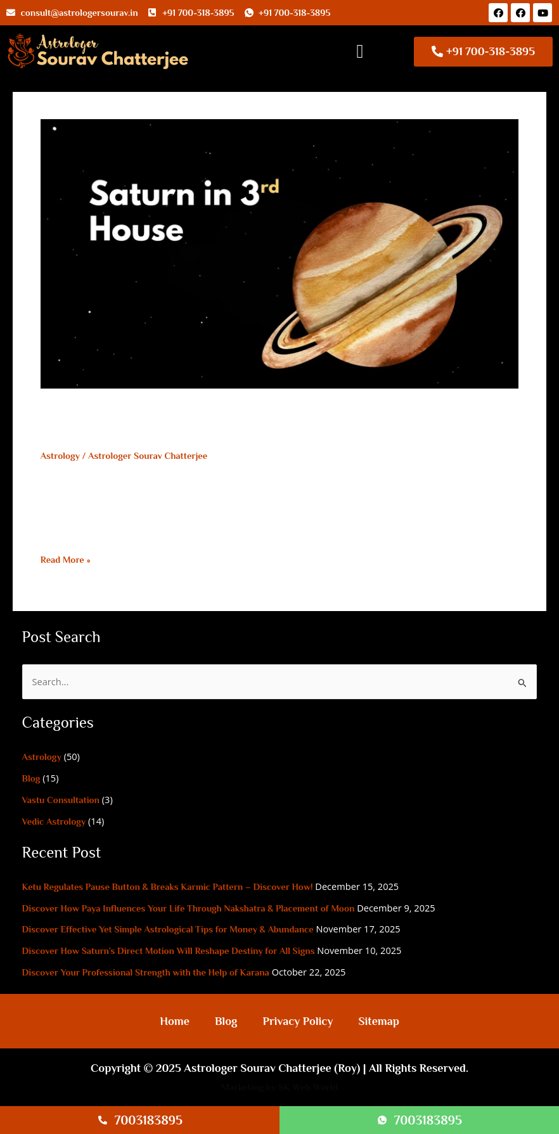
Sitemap (378, 1021)
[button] (360, 51)
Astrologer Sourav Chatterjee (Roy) (272, 1068)
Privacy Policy (297, 1021)
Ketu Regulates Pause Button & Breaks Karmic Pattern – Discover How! (167, 887)
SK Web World (308, 1086)
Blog (31, 778)
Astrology (60, 456)
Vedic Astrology (54, 821)
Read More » (66, 560)
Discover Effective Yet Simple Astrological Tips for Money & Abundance (168, 929)
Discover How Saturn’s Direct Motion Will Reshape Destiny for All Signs (168, 951)
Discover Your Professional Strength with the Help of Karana (145, 972)
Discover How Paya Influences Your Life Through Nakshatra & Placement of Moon (188, 908)
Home (175, 1021)
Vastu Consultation (61, 800)
